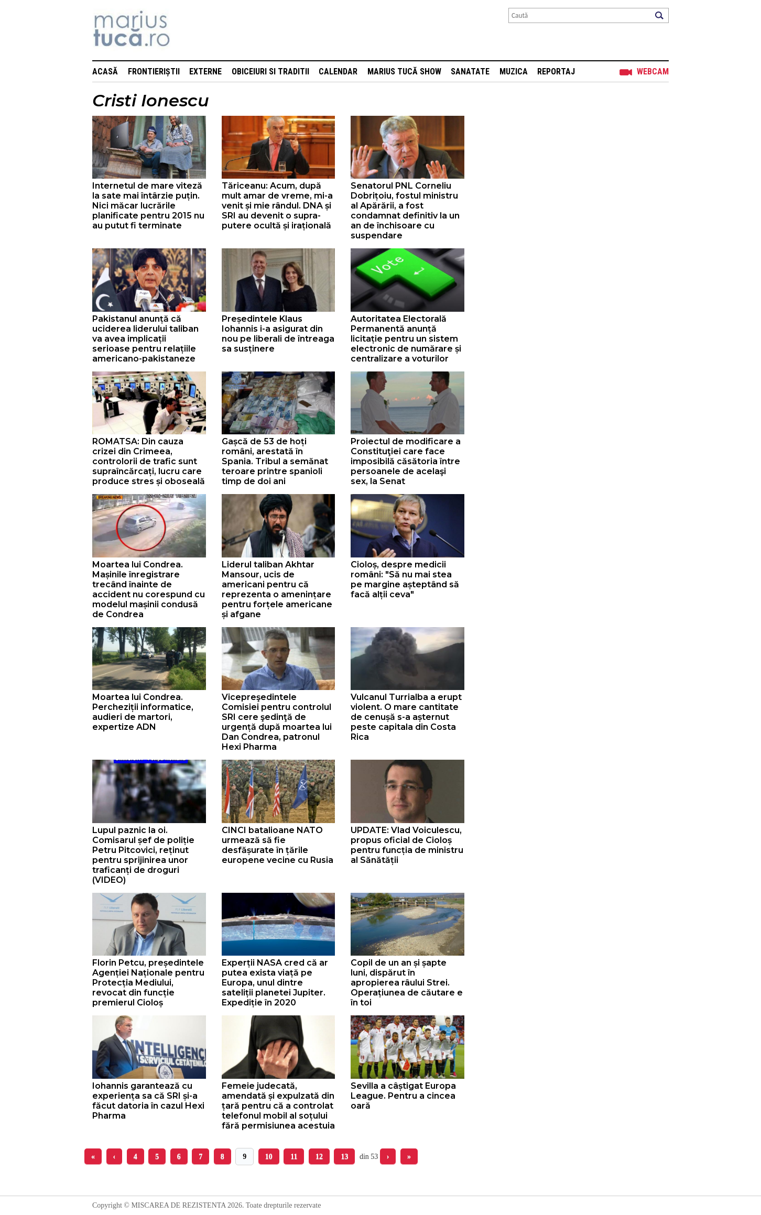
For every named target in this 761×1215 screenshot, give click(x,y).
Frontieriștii (154, 71)
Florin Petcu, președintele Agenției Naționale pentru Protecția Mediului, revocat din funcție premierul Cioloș (148, 983)
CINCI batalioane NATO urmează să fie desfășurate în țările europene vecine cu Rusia (277, 845)
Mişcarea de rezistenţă (188, 30)
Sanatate (470, 71)
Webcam (653, 71)
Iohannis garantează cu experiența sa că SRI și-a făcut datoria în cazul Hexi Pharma (148, 1101)
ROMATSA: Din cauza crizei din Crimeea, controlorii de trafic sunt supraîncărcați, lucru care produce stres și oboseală (148, 461)
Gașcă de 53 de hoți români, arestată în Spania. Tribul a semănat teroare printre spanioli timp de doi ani (275, 461)
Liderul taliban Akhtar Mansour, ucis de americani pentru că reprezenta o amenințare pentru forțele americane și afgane (277, 589)
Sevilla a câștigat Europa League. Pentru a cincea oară (403, 1096)
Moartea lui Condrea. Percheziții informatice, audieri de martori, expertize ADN (142, 712)
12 (319, 1157)
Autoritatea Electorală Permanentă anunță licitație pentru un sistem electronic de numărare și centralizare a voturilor (406, 339)
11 (293, 1157)
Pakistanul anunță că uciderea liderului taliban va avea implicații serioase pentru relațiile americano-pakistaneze (145, 339)
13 (344, 1157)
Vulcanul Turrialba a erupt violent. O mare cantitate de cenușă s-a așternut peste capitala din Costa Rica (406, 717)
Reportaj (556, 71)
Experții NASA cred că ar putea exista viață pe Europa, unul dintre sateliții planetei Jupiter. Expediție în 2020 (275, 983)
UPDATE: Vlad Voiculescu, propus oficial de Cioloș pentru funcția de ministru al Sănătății (407, 845)
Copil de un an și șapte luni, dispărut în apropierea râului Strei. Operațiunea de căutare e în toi (407, 983)
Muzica (513, 71)
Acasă (105, 71)
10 (269, 1157)
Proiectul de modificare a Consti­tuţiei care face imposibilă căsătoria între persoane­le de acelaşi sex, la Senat (406, 461)
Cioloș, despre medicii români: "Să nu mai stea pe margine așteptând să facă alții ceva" (405, 579)
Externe (205, 71)
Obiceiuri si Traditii (270, 71)
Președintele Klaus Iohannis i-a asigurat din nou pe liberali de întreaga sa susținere (278, 334)
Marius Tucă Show (404, 71)
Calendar (338, 71)
